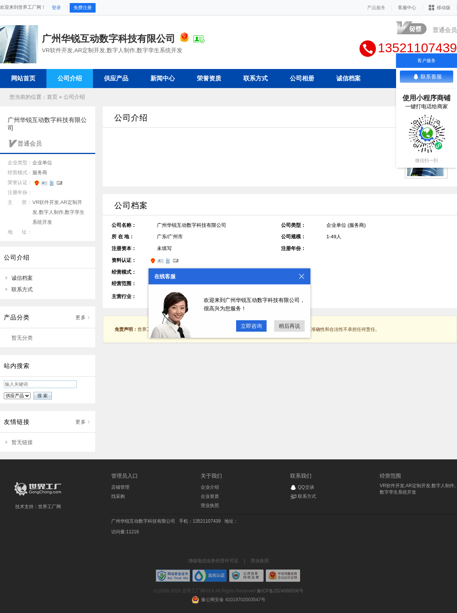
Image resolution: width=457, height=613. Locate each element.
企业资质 (210, 496)
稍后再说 (289, 326)
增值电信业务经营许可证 (213, 560)
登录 (56, 7)
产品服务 (376, 7)
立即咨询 (251, 326)
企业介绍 (210, 487)
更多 (80, 317)
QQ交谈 (306, 487)
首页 (52, 97)
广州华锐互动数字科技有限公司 (143, 521)
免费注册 (83, 7)
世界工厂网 (49, 506)
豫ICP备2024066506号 (280, 591)
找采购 (118, 496)
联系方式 (22, 289)
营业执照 (210, 505)
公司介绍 (74, 97)
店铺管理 (120, 487)
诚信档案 (22, 278)
